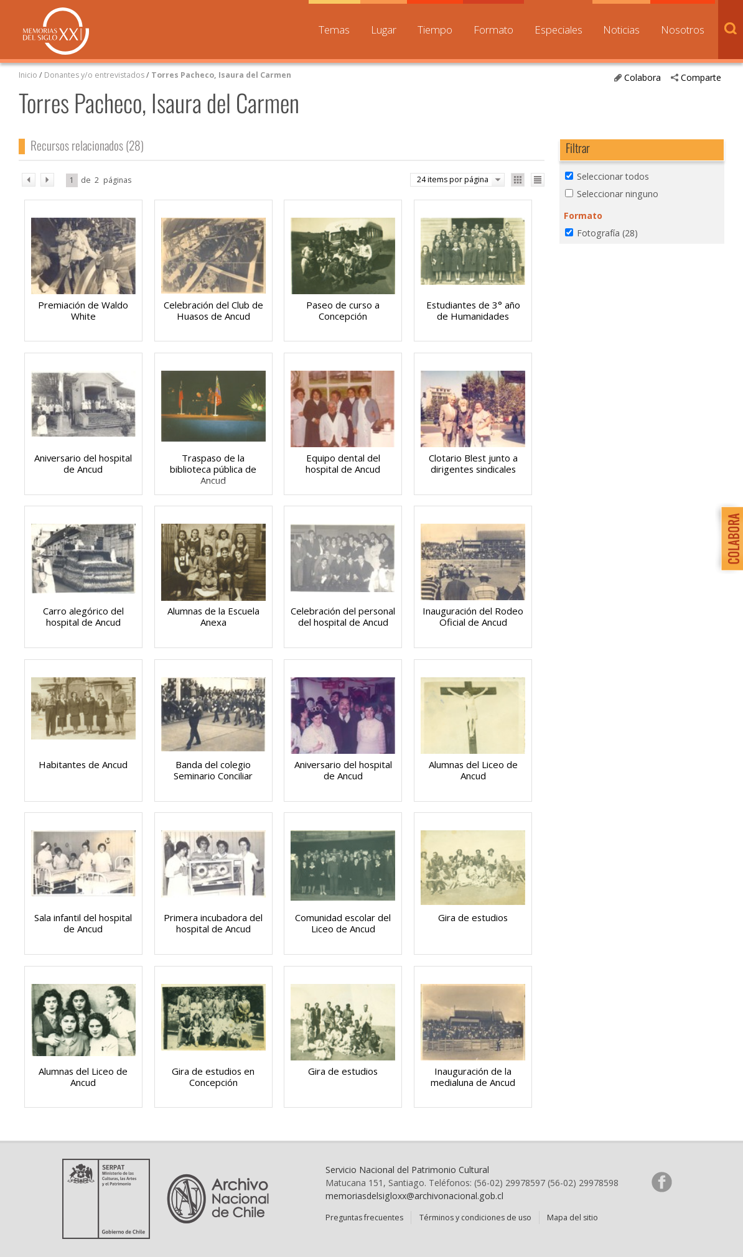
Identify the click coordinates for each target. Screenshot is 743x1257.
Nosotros (682, 29)
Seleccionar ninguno (617, 194)
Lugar (383, 29)
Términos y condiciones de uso (475, 1217)
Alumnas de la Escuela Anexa (213, 616)
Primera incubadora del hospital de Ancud (213, 923)
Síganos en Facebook (661, 1181)
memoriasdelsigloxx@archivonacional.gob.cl (414, 1196)
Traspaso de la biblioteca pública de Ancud (213, 469)
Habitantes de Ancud (83, 764)
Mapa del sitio (572, 1217)
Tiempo (435, 29)
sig (47, 180)
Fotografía (607, 233)
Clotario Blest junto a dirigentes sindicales (473, 463)
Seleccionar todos (613, 176)
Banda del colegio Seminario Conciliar (213, 770)
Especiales (558, 29)
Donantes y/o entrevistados (94, 75)
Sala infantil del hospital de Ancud (83, 923)
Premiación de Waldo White (83, 310)
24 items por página (452, 179)
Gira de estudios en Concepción (213, 1076)
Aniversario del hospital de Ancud (83, 463)
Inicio (28, 75)
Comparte (701, 77)
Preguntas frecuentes (364, 1217)
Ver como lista (537, 180)
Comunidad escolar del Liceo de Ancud (343, 923)
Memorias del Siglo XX (56, 31)
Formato (493, 29)
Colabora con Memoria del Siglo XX (729, 538)
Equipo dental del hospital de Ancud (343, 463)
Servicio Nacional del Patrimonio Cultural (407, 1170)
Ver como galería (518, 180)
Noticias (621, 29)
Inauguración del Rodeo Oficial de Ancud (473, 616)
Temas (334, 29)
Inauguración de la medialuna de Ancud (473, 1076)
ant (28, 180)
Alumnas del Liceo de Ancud (473, 770)
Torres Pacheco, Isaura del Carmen (221, 75)
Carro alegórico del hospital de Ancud (83, 616)
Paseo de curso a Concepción (343, 310)
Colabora (642, 77)
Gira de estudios (473, 917)
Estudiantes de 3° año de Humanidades (473, 310)
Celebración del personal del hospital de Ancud (343, 616)
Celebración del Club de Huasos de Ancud (213, 310)
